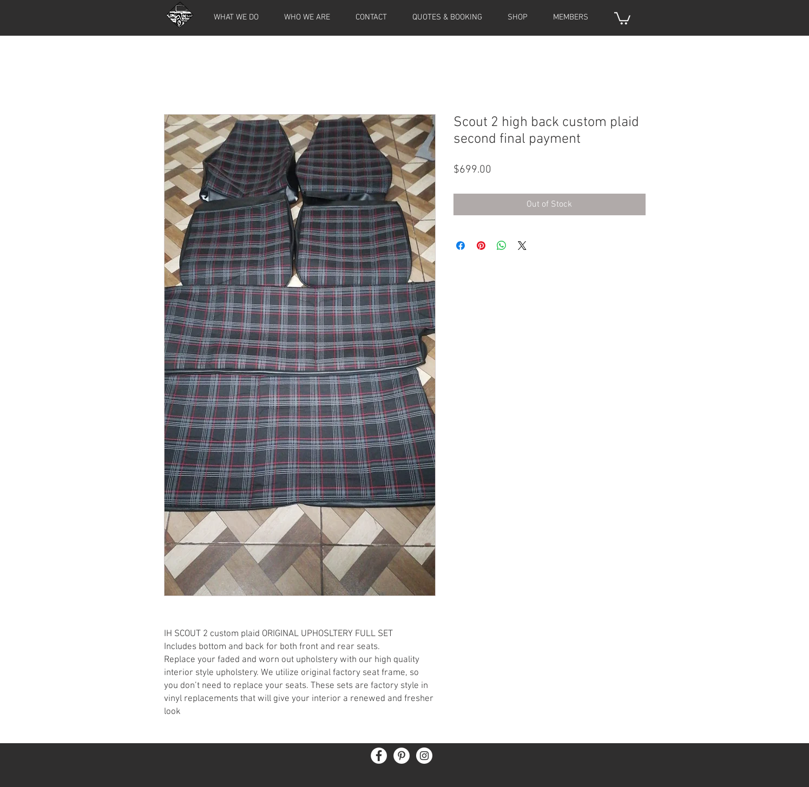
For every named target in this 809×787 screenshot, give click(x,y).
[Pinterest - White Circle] (401, 756)
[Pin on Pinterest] (481, 245)
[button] (571, 17)
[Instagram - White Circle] (424, 756)
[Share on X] (522, 245)
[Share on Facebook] (460, 245)
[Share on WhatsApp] (501, 245)
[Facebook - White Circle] (379, 756)
